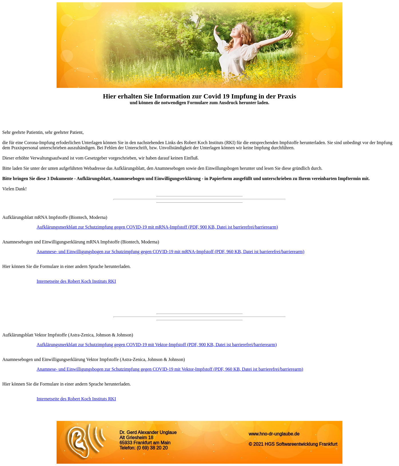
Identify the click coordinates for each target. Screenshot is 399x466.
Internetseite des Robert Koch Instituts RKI (76, 281)
